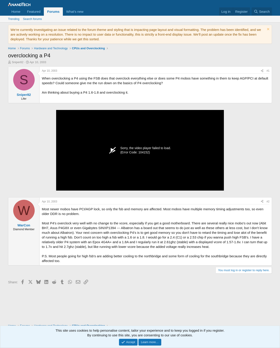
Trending (13, 19)
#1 (268, 70)
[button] (87, 11)
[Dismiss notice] (267, 29)
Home (15, 11)
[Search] (262, 11)
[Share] (262, 70)
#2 (268, 201)
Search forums (32, 19)
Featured (33, 11)
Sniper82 (17, 62)
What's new (74, 11)
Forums (53, 11)
